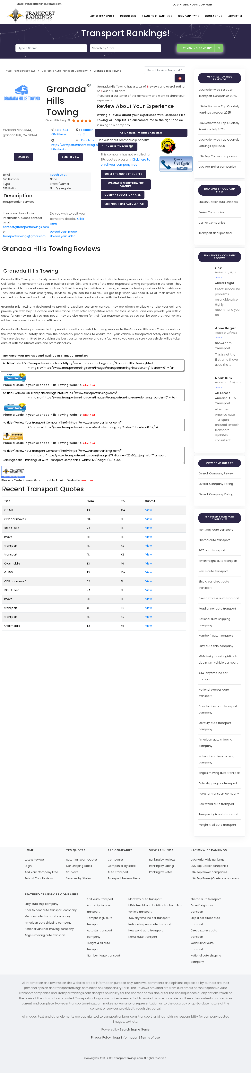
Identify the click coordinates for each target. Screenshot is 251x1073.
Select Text (88, 385)
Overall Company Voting (216, 494)
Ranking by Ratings (162, 866)
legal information (126, 1037)
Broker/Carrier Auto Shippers (218, 202)
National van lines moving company (49, 929)
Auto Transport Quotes (82, 860)
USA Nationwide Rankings (207, 860)
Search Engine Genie (135, 1029)
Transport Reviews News (124, 878)
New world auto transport (216, 804)
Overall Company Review (216, 473)
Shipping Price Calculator (124, 203)
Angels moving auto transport (219, 773)
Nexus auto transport (213, 571)
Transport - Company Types (220, 190)
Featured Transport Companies (220, 518)
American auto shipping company (48, 923)
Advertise (235, 16)
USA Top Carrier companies (218, 156)
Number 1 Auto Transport (216, 636)
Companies (116, 860)
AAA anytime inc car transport (149, 918)
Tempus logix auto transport (218, 814)
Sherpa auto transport (214, 540)
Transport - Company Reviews (220, 257)
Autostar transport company (219, 794)
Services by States (78, 878)
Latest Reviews (35, 860)
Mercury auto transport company (48, 916)
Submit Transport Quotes (123, 174)
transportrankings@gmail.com (24, 236)
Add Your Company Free (41, 872)
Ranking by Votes (160, 872)
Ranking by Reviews (162, 860)
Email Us (24, 157)
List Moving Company (200, 48)
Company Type (188, 16)
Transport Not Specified (215, 233)
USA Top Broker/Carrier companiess (215, 878)
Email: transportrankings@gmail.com (39, 3)
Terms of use (150, 1037)
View (148, 510)
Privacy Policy (101, 1037)
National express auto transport (149, 924)
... (220, 315)
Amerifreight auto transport (218, 561)
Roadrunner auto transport (217, 609)
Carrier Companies (212, 223)
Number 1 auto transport (103, 955)
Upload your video (62, 236)
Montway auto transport (216, 530)
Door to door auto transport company (51, 910)
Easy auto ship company (216, 646)
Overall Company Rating (216, 484)
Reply (219, 277)
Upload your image (63, 232)
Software (72, 872)
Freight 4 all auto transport (217, 825)
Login (177, 4)
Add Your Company (198, 4)
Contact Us (213, 16)
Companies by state (122, 866)
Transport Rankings (157, 16)
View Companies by (219, 463)
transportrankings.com (128, 1058)
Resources (128, 16)
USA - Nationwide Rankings (219, 78)
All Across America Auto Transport (225, 398)
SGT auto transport (212, 550)
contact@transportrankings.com (26, 227)
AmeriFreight (224, 283)
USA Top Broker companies (217, 167)
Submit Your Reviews (39, 878)
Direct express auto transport (219, 598)
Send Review (70, 157)
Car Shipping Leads (79, 866)
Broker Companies (211, 212)
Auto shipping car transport (218, 783)
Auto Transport (102, 16)
